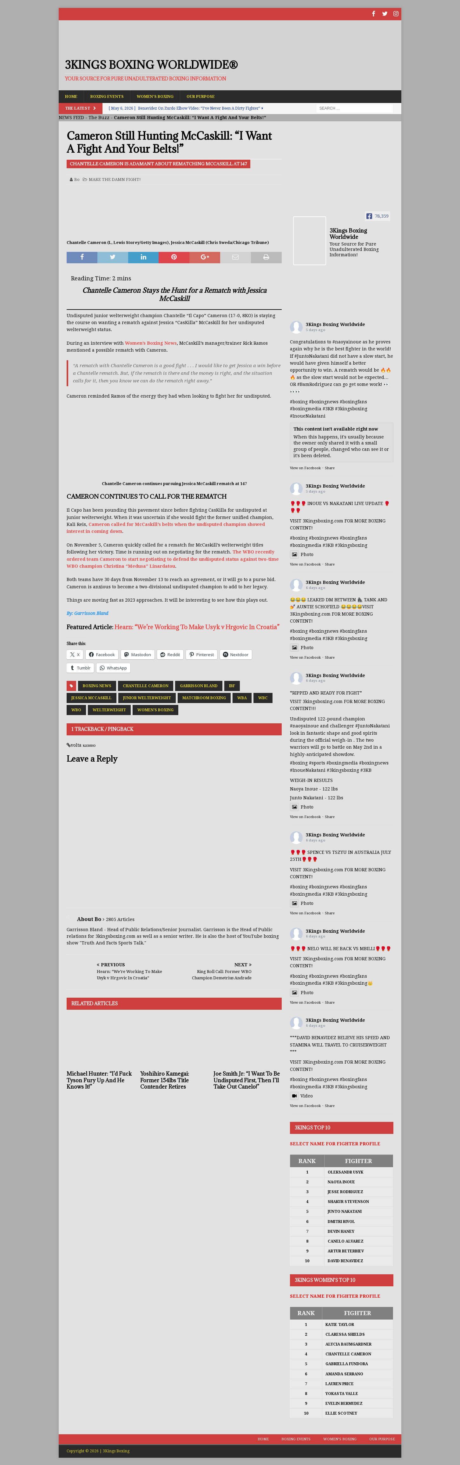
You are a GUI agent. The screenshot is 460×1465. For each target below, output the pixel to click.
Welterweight (109, 709)
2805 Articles (120, 918)
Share (330, 468)
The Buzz (99, 117)
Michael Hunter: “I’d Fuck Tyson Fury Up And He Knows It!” (99, 1080)
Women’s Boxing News (151, 342)
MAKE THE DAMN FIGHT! (115, 178)
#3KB (328, 408)
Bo (77, 178)
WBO (76, 709)
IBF (232, 685)
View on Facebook (305, 468)
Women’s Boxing (166, 95)
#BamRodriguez (314, 384)
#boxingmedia (305, 408)
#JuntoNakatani (311, 355)
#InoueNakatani (307, 415)
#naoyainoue (346, 341)
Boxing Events (112, 95)
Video (301, 1095)
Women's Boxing (155, 709)
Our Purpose (218, 95)
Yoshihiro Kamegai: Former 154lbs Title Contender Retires (164, 1080)
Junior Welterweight (147, 697)
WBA (242, 697)
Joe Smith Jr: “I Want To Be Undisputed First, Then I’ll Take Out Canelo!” (247, 1080)
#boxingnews (323, 401)
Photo (301, 554)
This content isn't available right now (335, 428)
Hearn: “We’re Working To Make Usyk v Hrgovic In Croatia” (197, 626)
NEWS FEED (71, 117)
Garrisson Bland (199, 685)
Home (72, 95)
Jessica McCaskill (91, 697)
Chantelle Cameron (145, 685)
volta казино (83, 744)
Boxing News (97, 685)
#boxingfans (353, 401)
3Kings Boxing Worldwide (335, 324)
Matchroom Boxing (204, 697)
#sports (317, 762)
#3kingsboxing (351, 408)
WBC (263, 697)
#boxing (299, 401)
